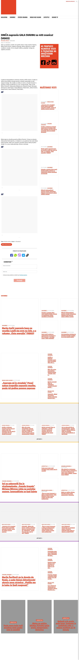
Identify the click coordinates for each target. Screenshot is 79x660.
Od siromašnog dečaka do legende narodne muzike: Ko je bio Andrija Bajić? (68, 336)
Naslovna (4, 17)
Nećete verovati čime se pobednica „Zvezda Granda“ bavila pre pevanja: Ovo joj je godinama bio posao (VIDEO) (48, 431)
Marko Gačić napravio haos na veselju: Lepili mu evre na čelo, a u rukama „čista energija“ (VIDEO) (49, 151)
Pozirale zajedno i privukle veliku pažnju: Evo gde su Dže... (52, 577)
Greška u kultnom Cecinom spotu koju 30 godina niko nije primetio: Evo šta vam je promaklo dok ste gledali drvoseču (49, 129)
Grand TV (55, 17)
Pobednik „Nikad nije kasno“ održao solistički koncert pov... (52, 396)
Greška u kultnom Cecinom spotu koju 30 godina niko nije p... (52, 359)
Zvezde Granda (22, 17)
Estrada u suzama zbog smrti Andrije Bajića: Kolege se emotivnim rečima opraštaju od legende (49, 171)
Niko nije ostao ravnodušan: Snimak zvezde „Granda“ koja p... (52, 372)
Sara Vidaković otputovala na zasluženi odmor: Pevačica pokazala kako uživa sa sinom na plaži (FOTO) (68, 529)
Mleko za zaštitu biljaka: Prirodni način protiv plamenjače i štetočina (68, 494)
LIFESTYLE (13, 622)
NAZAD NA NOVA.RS (70, 1)
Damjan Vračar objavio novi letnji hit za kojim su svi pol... (52, 565)
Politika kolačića (23, 275)
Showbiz (12, 17)
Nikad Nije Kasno (35, 17)
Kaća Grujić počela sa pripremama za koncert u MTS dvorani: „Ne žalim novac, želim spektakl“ (49, 336)
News (7, 40)
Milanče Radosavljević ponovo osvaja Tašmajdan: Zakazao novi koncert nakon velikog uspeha (49, 192)
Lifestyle (46, 17)
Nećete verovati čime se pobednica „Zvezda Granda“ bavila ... (52, 384)
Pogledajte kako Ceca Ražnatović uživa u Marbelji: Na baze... (52, 553)
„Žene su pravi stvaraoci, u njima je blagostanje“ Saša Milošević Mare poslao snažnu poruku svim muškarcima (49, 496)
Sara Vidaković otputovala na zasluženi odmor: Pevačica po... (52, 588)
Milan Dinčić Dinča (6, 244)
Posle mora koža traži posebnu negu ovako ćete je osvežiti (49, 469)
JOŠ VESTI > (39, 439)
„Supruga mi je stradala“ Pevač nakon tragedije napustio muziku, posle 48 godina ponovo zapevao (48, 107)
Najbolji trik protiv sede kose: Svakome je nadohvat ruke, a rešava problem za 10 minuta (66, 625)
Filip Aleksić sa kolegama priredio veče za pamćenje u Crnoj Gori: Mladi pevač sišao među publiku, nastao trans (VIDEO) (69, 471)
